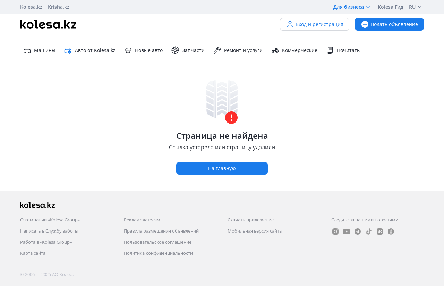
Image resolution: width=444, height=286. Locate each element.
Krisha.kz (58, 6)
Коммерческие (294, 50)
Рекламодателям (142, 220)
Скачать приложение (251, 220)
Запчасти (188, 50)
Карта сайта (32, 253)
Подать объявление (389, 24)
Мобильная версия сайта (255, 231)
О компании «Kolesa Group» (50, 220)
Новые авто (143, 50)
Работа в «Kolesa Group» (46, 242)
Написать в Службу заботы (49, 231)
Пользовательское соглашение (157, 242)
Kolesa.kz (31, 6)
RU (416, 7)
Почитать (343, 50)
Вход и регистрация (314, 24)
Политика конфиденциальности (158, 253)
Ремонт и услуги (238, 50)
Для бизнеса (352, 7)
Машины (39, 50)
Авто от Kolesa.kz (90, 50)
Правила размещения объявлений (161, 231)
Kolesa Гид (390, 6)
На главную (222, 168)
